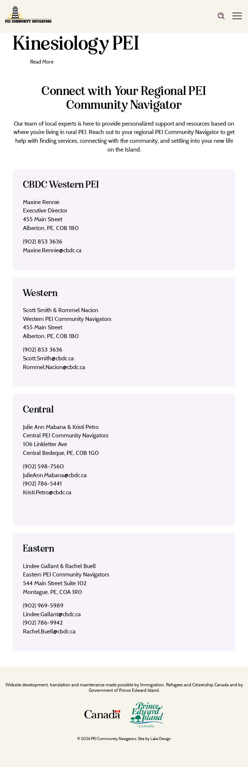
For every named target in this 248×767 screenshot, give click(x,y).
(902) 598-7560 (43, 466)
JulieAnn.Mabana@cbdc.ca (55, 475)
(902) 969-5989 (43, 605)
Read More (42, 61)
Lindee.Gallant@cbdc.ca (52, 614)
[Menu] (237, 16)
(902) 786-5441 (42, 483)
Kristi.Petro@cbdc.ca (47, 492)
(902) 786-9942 (43, 622)
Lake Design (160, 738)
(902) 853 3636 (42, 241)
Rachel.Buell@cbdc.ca (49, 631)
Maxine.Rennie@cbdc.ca (52, 250)
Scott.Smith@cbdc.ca (48, 358)
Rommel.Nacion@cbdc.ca (54, 367)
